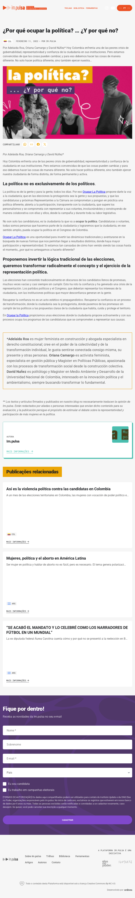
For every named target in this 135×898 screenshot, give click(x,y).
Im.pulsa (51, 41)
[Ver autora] (120, 434)
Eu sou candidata (19, 783)
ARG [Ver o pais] (11, 603)
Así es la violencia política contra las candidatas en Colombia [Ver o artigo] (58, 489)
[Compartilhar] (25, 144)
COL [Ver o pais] (11, 534)
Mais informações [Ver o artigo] (17, 541)
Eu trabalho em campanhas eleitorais (31, 790)
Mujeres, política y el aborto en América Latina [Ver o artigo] (46, 558)
